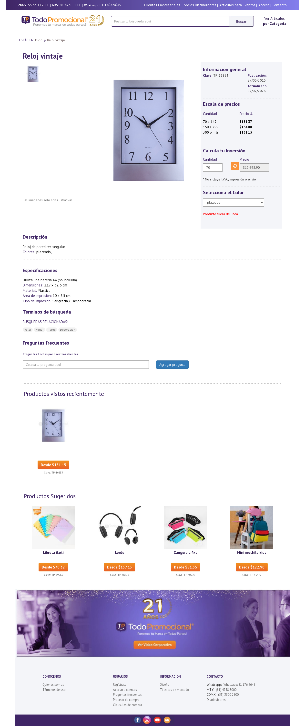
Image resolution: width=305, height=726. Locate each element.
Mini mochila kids (251, 552)
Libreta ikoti (53, 552)
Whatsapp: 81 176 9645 (239, 685)
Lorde (119, 552)
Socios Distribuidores (200, 5)
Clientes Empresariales (162, 5)
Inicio (38, 40)
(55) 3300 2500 (228, 695)
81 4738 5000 (70, 5)
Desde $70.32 (53, 567)
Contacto (280, 5)
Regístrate (119, 685)
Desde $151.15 (53, 465)
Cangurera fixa (185, 552)
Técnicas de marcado (174, 690)
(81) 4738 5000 (226, 690)
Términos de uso (54, 690)
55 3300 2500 (38, 5)
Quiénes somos (53, 685)
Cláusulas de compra (127, 705)
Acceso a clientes (125, 690)
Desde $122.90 (251, 567)
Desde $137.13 (119, 567)
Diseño (165, 685)
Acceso (264, 5)
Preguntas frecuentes (127, 695)
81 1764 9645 (110, 5)
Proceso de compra (126, 700)
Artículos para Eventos (237, 5)
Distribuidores (216, 700)
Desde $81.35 (185, 567)
